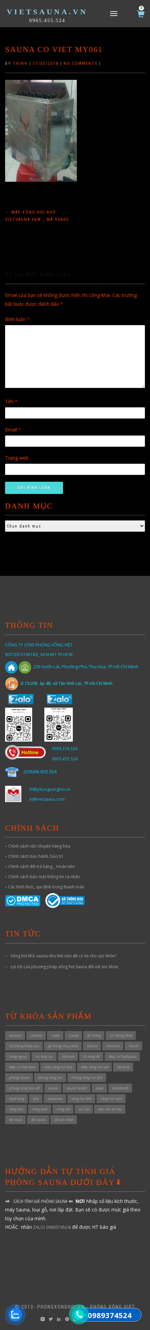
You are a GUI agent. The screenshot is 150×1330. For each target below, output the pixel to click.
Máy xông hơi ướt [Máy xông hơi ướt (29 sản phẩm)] (94, 1067)
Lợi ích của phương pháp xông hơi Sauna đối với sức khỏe (64, 967)
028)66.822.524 (41, 771)
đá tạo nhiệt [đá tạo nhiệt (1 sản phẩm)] (64, 1119)
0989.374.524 (65, 748)
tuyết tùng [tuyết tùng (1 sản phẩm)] (16, 1098)
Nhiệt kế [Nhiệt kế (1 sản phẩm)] (123, 1067)
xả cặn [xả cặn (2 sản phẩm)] (84, 1109)
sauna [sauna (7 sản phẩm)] (53, 1088)
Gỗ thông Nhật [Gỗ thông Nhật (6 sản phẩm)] (121, 1035)
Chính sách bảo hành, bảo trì (35, 856)
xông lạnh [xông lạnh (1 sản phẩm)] (40, 1109)
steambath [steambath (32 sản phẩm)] (120, 1088)
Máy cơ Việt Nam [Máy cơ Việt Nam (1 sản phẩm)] (22, 1067)
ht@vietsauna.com (47, 799)
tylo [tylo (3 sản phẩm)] (36, 1098)
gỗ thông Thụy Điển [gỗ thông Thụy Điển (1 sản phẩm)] (63, 1046)
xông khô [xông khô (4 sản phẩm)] (16, 1109)
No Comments (81, 63)
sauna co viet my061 (54, 49)
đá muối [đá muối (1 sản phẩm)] (15, 1119)
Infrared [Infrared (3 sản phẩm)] (68, 1056)
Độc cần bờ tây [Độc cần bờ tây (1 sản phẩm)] (110, 1109)
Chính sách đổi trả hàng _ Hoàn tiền (41, 866)
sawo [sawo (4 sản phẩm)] (100, 1088)
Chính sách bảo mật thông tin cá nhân (44, 877)
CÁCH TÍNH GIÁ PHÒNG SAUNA (40, 1201)
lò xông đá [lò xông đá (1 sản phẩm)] (91, 1056)
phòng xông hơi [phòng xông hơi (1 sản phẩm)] (50, 1077)
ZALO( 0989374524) (51, 1227)
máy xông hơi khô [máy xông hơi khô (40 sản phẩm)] (58, 1067)
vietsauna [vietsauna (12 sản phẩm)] (55, 1098)
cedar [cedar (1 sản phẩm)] (55, 1035)
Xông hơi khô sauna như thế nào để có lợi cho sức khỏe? (63, 956)
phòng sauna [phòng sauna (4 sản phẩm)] (19, 1077)
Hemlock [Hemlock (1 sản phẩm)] (113, 1046)
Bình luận (17, 319)
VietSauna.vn (47, 11)
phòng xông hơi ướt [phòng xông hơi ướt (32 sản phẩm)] (24, 1088)
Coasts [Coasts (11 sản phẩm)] (74, 1035)
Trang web (16, 458)
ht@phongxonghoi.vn (49, 789)
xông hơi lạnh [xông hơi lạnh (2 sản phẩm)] (111, 1098)
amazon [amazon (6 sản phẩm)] (15, 1035)
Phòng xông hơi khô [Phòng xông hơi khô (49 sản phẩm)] (87, 1077)
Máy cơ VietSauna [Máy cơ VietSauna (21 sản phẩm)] (122, 1056)
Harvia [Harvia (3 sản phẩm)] (92, 1046)
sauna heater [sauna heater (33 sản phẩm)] (77, 1088)
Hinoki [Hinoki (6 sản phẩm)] (134, 1046)
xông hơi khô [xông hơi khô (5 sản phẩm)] (81, 1098)
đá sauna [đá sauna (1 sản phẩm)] (38, 1119)
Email (13, 429)
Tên (11, 401)
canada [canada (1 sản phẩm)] (36, 1035)
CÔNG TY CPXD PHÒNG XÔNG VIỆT (38, 645)
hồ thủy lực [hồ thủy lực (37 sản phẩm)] (44, 1056)
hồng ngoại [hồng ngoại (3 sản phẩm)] (18, 1056)
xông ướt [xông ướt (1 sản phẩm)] (63, 1109)
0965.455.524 (47, 20)
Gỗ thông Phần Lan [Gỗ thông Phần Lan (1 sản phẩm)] (24, 1046)
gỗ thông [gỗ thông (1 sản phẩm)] (94, 1035)
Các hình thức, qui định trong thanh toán (46, 887)
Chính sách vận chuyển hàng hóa (39, 846)
